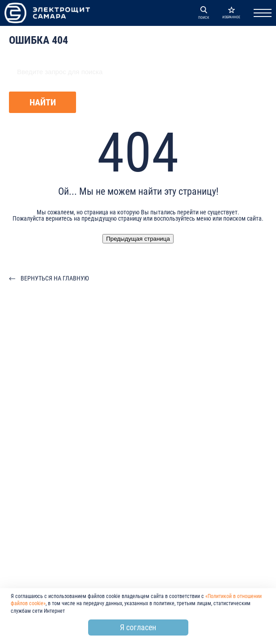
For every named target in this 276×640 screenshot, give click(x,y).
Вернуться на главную (55, 278)
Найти (43, 102)
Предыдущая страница (138, 238)
